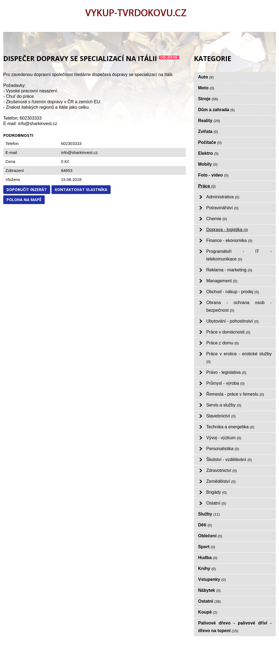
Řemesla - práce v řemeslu (235, 394)
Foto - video (213, 175)
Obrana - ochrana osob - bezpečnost (239, 306)
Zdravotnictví (221, 470)
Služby (209, 514)
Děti (205, 525)
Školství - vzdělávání (229, 459)
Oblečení (210, 535)
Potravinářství (222, 207)
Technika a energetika (230, 427)
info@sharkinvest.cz (79, 152)
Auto (206, 77)
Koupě (207, 612)
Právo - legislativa (226, 372)
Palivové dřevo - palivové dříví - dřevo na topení (235, 627)
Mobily (207, 164)
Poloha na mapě (24, 199)
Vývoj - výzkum (223, 437)
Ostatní (216, 503)
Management (221, 280)
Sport (206, 546)
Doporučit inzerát (27, 189)
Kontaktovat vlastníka (81, 189)
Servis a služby (223, 405)
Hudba (207, 557)
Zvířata (208, 131)
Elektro (208, 153)
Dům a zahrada (216, 109)
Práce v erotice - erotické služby (239, 357)
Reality (209, 120)
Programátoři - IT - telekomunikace (239, 255)
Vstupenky (212, 579)
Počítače (210, 142)
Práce (207, 186)
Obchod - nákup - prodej (232, 291)
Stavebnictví (221, 416)
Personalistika (222, 448)
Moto (206, 88)
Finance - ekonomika (229, 240)
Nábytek (209, 590)
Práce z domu (222, 343)
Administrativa (222, 197)
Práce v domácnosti (228, 332)
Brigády (216, 492)
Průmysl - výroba (225, 383)
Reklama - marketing (229, 270)
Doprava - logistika (227, 229)
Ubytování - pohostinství (232, 321)
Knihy (207, 568)
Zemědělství (221, 481)
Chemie (216, 218)
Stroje (208, 98)
